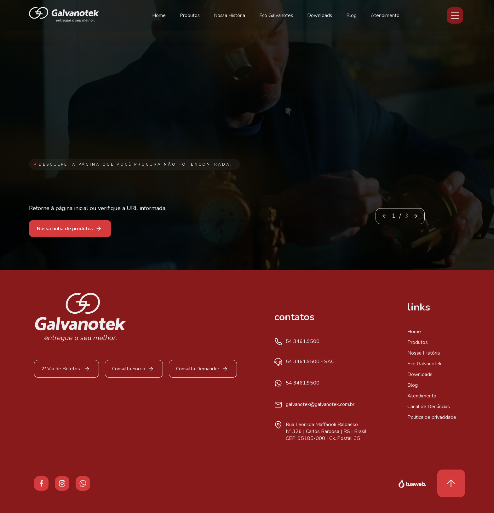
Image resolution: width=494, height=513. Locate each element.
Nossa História (229, 15)
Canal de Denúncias (428, 406)
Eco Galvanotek (276, 15)
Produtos (190, 15)
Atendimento (385, 15)
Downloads (319, 15)
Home (159, 15)
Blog (351, 15)
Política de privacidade (431, 417)
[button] (415, 215)
